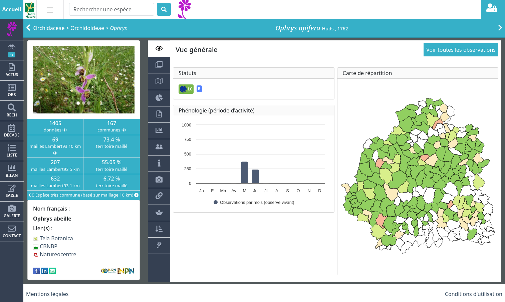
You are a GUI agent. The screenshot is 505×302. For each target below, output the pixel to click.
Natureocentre (54, 254)
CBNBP (45, 246)
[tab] (159, 48)
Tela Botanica (53, 238)
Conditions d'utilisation (473, 294)
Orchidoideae (87, 28)
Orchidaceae (49, 28)
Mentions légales (47, 294)
